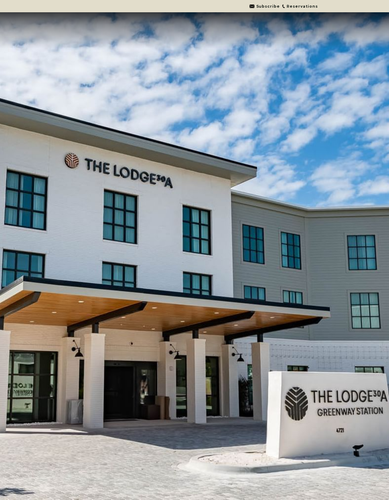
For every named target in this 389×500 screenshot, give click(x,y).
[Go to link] (265, 6)
